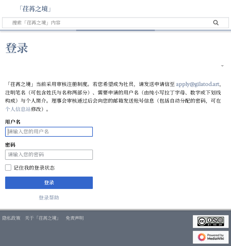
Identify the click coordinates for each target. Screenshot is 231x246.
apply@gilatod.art (197, 84)
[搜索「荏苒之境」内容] (115, 23)
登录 (49, 182)
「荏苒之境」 (35, 8)
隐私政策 (11, 218)
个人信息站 (18, 109)
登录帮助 (49, 197)
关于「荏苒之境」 (43, 218)
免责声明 (75, 218)
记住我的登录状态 (34, 168)
